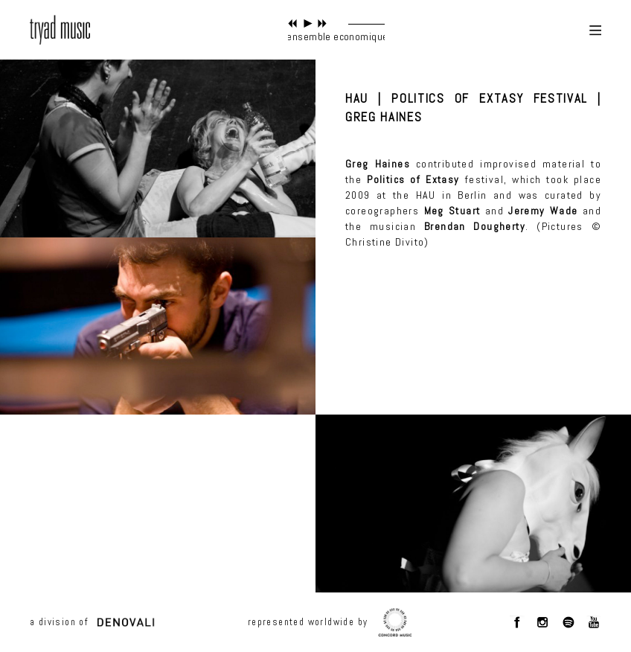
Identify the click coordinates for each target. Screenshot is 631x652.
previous (292, 23)
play (307, 23)
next (322, 23)
